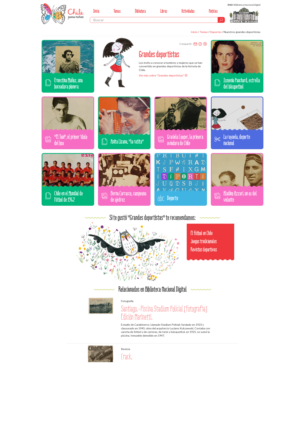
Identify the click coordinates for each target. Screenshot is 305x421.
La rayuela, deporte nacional (236, 140)
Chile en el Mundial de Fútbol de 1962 (68, 196)
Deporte (172, 198)
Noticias (213, 11)
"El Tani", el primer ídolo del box (70, 140)
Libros (163, 11)
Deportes (216, 32)
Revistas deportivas (204, 249)
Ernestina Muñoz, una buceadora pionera (68, 83)
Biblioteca (140, 11)
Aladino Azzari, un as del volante (240, 196)
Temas (117, 11)
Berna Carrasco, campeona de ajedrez (128, 196)
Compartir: (185, 43)
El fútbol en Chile (202, 233)
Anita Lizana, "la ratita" (127, 141)
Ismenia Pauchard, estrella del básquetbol (241, 83)
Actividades (188, 11)
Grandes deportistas (159, 54)
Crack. (126, 357)
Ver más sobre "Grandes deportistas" (161, 75)
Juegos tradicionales (204, 241)
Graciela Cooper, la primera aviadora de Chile (185, 140)
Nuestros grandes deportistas (242, 32)
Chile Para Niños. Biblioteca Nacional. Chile (62, 13)
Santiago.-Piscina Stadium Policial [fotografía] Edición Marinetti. (164, 313)
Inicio (96, 11)
